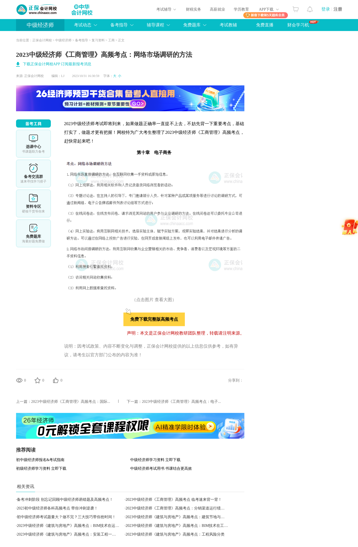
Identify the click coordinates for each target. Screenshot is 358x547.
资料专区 (33, 203)
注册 (338, 9)
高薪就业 (217, 9)
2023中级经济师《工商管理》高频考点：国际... (70, 402)
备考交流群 (33, 173)
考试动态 (82, 25)
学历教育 (241, 9)
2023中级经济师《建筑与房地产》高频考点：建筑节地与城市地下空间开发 (188, 517)
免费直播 (264, 25)
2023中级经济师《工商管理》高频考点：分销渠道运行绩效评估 (179, 508)
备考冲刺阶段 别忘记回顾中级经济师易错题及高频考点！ (65, 499)
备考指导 (119, 25)
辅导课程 (155, 25)
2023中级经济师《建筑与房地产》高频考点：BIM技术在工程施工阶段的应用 (190, 526)
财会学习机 (303, 23)
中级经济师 (40, 25)
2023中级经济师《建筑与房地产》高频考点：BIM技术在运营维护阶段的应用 (81, 526)
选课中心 (33, 143)
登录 (325, 9)
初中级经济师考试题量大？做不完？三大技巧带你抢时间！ (66, 517)
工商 (111, 40)
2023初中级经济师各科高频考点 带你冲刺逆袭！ (57, 508)
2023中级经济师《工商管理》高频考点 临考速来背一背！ (174, 499)
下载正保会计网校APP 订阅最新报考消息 (57, 64)
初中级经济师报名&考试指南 (40, 460)
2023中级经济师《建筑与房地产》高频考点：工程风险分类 (175, 534)
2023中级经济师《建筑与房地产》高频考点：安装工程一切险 (68, 534)
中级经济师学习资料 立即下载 (155, 460)
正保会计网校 (42, 40)
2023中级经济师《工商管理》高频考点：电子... (181, 402)
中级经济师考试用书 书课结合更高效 (161, 468)
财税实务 (193, 9)
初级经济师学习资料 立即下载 (41, 468)
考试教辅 (228, 25)
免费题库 (192, 25)
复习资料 (98, 40)
